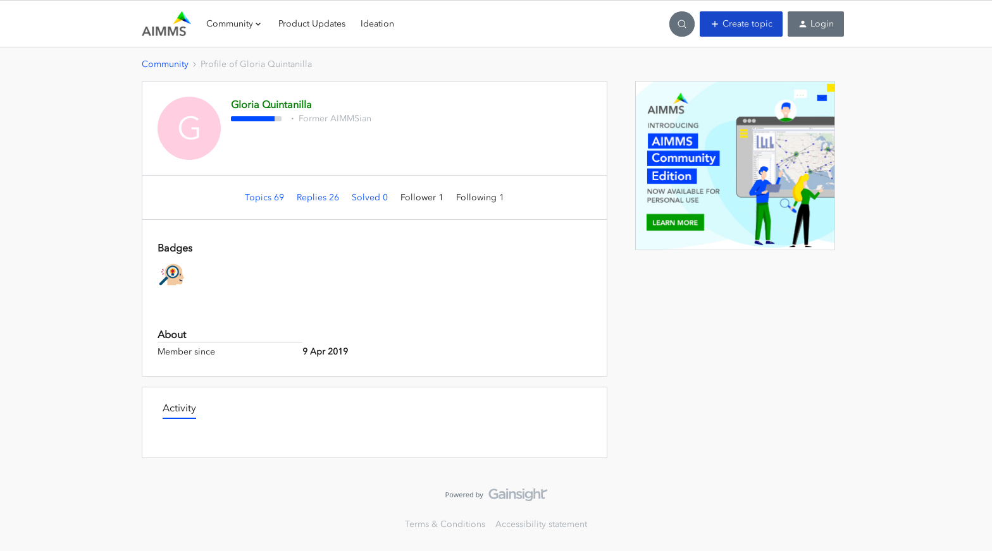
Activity (179, 407)
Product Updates (311, 23)
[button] (741, 24)
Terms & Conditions (445, 524)
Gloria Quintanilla (271, 104)
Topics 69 (266, 197)
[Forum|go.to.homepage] (166, 24)
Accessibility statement (541, 524)
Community (165, 64)
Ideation (377, 23)
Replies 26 (319, 197)
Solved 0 (371, 197)
